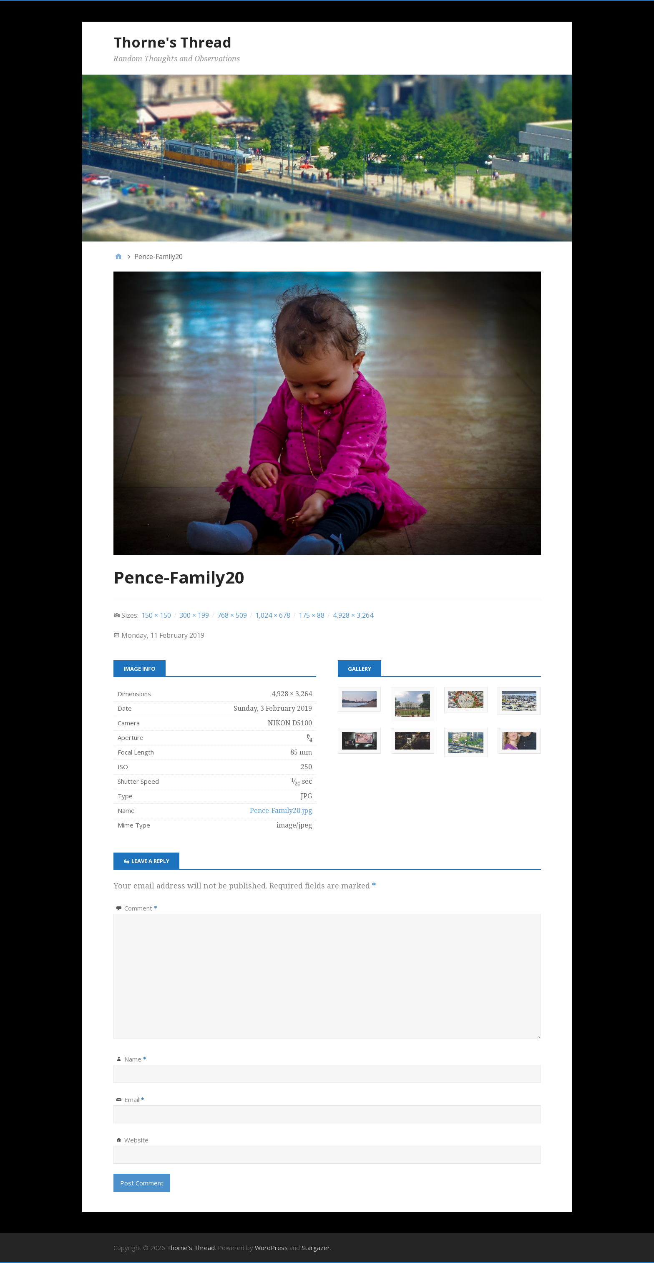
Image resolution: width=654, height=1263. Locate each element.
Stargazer (316, 1247)
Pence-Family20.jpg (281, 811)
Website (136, 1140)
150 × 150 (156, 615)
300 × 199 (194, 615)
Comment (140, 908)
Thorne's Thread (172, 42)
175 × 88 (311, 615)
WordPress (271, 1247)
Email (134, 1099)
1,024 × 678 (272, 615)
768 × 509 (232, 615)
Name (135, 1059)
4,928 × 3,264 (353, 615)
